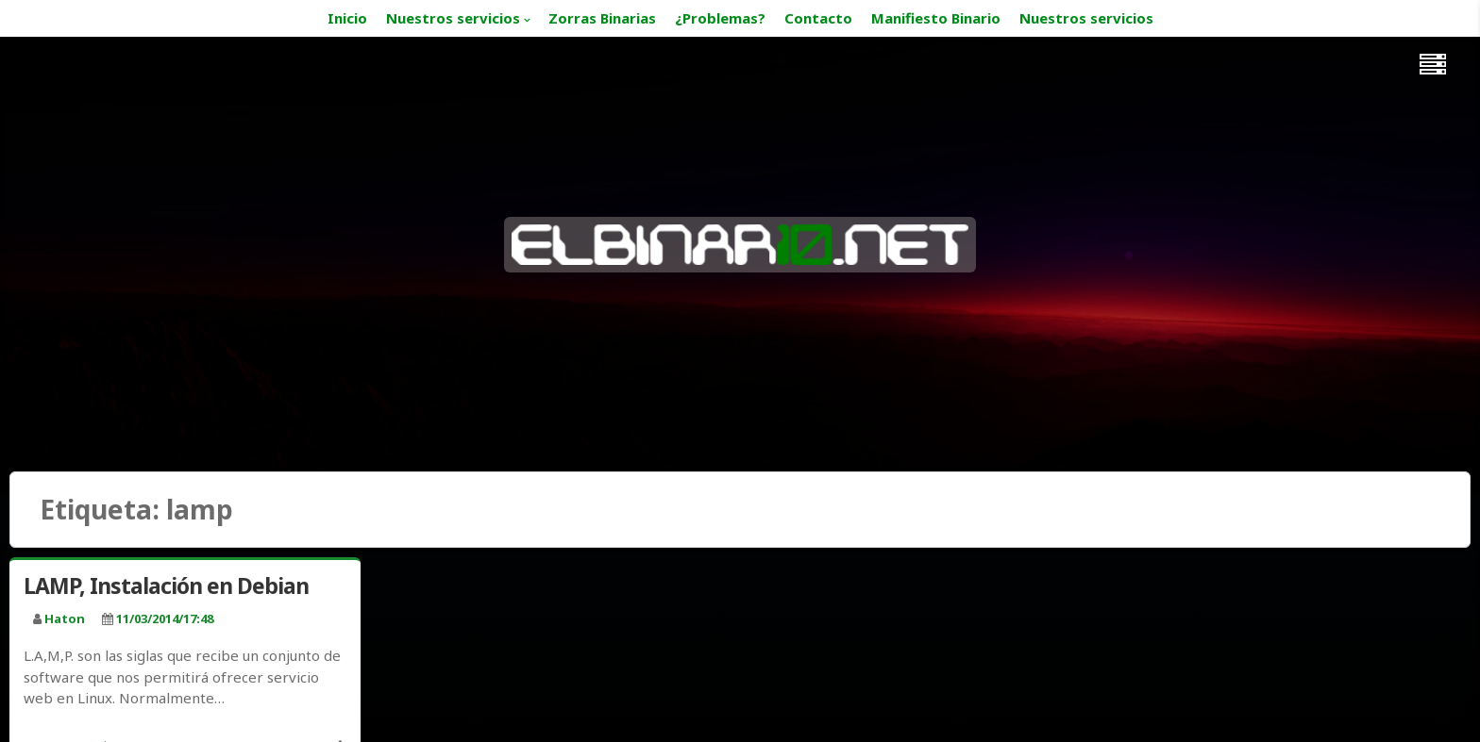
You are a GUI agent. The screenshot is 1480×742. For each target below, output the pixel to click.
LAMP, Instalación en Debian (166, 585)
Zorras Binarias (602, 17)
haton (64, 618)
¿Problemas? (720, 17)
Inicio (347, 17)
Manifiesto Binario (936, 17)
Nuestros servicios (453, 17)
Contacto (818, 17)
